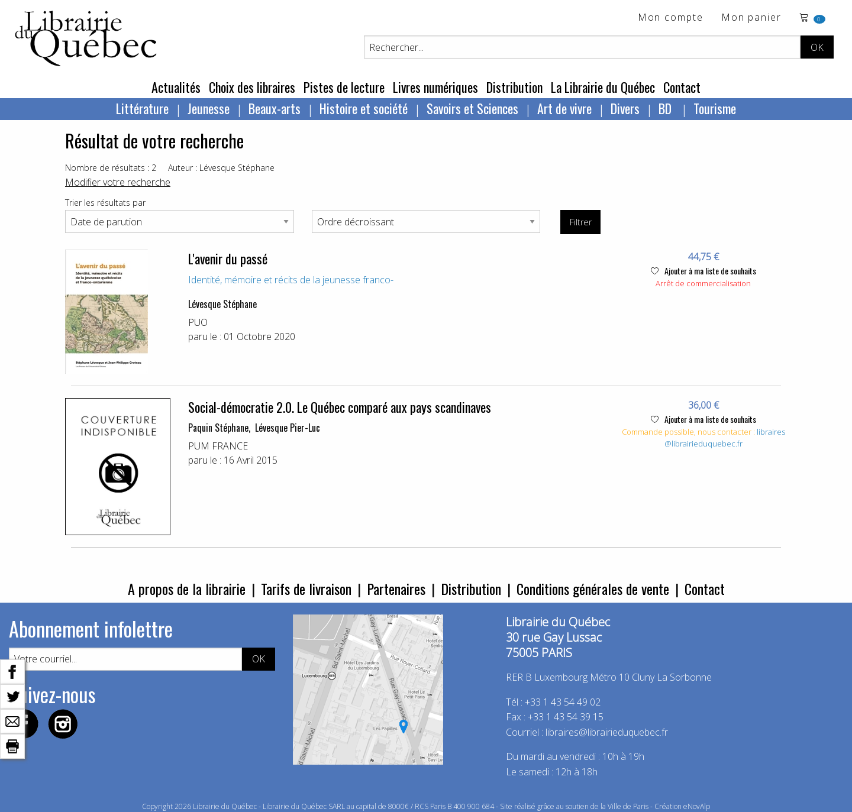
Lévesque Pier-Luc (287, 427)
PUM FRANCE (218, 445)
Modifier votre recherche (117, 182)
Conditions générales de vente (593, 588)
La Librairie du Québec (603, 86)
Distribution (514, 86)
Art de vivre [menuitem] (564, 108)
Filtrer (581, 222)
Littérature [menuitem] (142, 108)
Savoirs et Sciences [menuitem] (472, 108)
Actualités (176, 86)
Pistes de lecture (344, 86)
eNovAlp (696, 806)
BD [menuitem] (666, 108)
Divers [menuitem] (625, 108)
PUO (198, 322)
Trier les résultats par (105, 202)
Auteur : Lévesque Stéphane (221, 167)
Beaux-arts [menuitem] (274, 108)
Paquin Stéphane (218, 427)
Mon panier (751, 18)
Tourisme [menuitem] (714, 108)
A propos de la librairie (187, 588)
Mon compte (670, 18)
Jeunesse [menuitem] (209, 108)
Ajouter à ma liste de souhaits (703, 270)
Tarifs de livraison (306, 588)
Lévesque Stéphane (222, 304)
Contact (682, 86)
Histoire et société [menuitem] (364, 108)
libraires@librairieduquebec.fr (724, 437)
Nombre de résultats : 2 (110, 167)
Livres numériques (435, 86)
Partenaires (396, 588)
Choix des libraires (252, 86)
